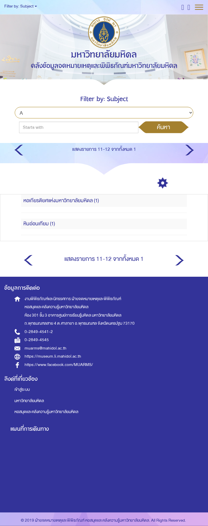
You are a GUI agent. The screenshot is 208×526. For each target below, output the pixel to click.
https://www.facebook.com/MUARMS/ (59, 364)
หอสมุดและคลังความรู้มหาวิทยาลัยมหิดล (46, 411)
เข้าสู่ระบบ (22, 389)
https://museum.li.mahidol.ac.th (53, 356)
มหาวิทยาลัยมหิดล (29, 400)
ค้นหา (163, 127)
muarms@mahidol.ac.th (45, 348)
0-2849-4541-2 (39, 331)
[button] (182, 7)
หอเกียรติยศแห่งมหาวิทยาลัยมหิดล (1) (61, 200)
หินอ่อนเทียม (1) (39, 223)
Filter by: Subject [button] (20, 6)
